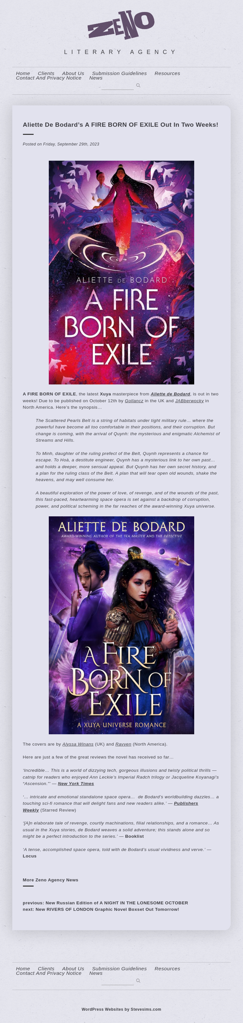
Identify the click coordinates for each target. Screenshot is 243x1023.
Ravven (123, 744)
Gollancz (134, 400)
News (95, 78)
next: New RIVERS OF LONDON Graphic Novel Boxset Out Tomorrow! (101, 909)
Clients (46, 73)
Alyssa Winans (77, 744)
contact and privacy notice (49, 78)
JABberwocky (189, 400)
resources (167, 73)
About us (73, 73)
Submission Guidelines (119, 73)
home (23, 73)
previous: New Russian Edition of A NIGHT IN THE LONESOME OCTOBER (105, 902)
